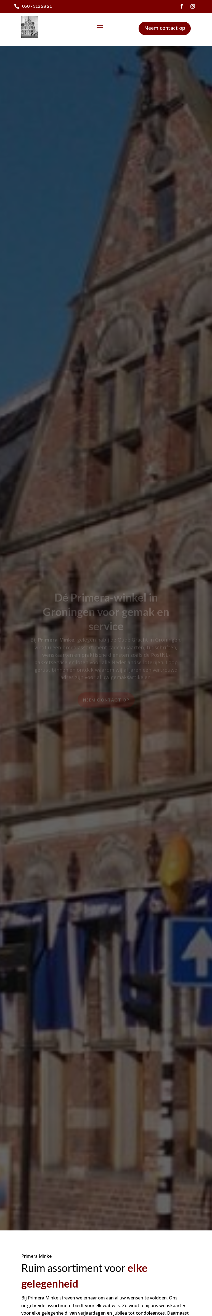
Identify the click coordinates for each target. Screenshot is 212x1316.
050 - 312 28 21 (37, 6)
